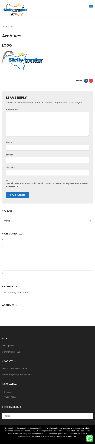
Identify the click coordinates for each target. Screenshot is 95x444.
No (45, 440)
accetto (39, 440)
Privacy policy (53, 440)
